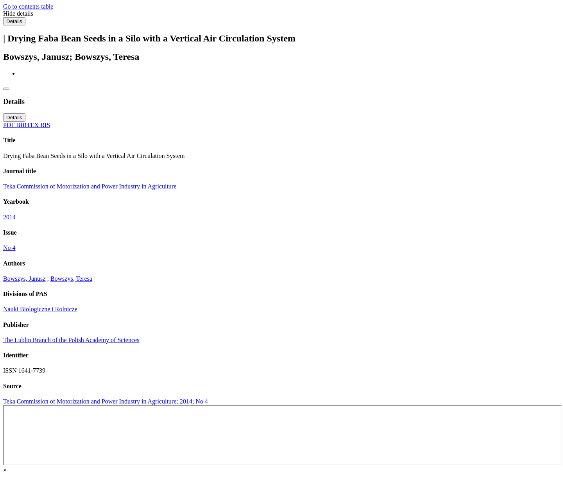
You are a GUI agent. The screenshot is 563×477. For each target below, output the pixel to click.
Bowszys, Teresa (71, 278)
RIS (45, 125)
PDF (9, 125)
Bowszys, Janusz (24, 278)
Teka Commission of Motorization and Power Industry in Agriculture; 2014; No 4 (105, 401)
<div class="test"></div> (282, 435)
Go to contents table (28, 6)
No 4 (9, 247)
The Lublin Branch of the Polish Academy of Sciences (71, 340)
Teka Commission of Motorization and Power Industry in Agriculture (89, 186)
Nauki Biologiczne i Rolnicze (40, 309)
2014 (9, 217)
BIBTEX (28, 125)
